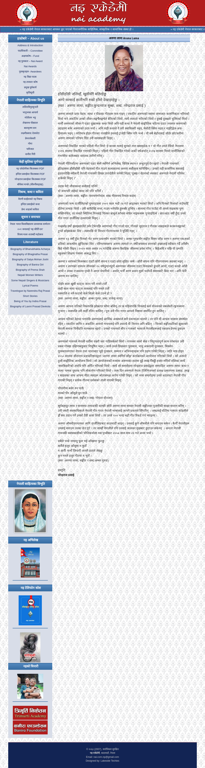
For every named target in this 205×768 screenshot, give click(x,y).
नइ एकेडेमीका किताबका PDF (30, 168)
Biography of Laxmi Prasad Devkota (30, 306)
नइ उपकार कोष (30, 82)
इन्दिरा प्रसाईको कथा (30, 204)
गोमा (30, 143)
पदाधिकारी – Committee (30, 50)
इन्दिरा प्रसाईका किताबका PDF (30, 174)
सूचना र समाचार (30, 217)
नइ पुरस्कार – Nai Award (30, 61)
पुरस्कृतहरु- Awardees (30, 71)
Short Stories (30, 296)
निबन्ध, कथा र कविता (30, 192)
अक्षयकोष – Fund (30, 56)
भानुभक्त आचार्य (30, 112)
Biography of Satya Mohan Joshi (30, 259)
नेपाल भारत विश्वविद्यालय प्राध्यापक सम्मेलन (30, 224)
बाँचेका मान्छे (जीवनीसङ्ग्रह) (30, 184)
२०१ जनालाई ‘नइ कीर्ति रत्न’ (30, 229)
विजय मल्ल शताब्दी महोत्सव (30, 234)
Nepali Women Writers (30, 275)
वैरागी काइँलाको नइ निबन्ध (30, 199)
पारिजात (30, 149)
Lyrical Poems (30, 285)
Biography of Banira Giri (30, 264)
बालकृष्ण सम (30, 128)
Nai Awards (30, 66)
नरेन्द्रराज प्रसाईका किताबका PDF (30, 179)
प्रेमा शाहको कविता (30, 209)
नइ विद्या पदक (30, 76)
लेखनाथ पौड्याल (30, 122)
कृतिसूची (30, 92)
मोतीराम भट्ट (30, 117)
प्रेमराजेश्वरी (30, 138)
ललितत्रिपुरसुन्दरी (30, 107)
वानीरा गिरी (30, 154)
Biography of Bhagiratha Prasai (30, 254)
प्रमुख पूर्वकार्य (30, 87)
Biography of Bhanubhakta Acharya (30, 249)
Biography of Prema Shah (30, 269)
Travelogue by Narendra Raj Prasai (30, 290)
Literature (30, 242)
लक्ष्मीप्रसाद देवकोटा (30, 133)
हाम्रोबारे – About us (30, 38)
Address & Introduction (30, 45)
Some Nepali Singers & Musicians (30, 280)
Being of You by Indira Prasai (30, 301)
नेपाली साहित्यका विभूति (31, 100)
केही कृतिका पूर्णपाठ (31, 161)
